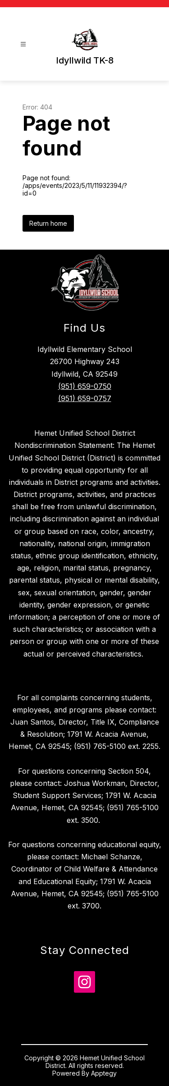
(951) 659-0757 (84, 398)
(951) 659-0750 (84, 386)
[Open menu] (23, 44)
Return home (48, 223)
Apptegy (104, 1073)
